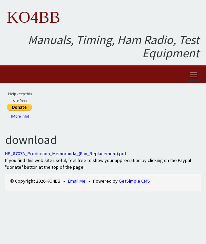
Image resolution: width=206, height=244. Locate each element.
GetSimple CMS (134, 181)
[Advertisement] (121, 107)
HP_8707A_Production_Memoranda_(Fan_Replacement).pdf (65, 153)
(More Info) (20, 116)
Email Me (77, 181)
